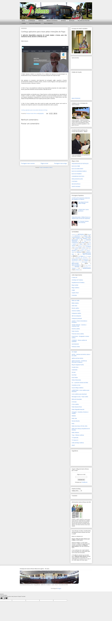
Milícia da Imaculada (77, 399)
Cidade (86, 236)
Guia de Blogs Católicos (77, 387)
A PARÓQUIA (31, 20)
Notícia (79, 252)
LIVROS (24, 23)
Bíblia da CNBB (75, 300)
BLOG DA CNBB (76, 166)
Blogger (59, 588)
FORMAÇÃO (75, 242)
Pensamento (75, 259)
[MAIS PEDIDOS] (76, 98)
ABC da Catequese (76, 315)
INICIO (23, 20)
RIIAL (73, 423)
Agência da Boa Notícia (77, 358)
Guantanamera (86, 245)
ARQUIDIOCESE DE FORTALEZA (80, 163)
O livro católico (75, 404)
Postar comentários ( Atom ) (46, 167)
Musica (82, 250)
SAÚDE (77, 266)
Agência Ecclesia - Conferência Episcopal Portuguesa (79, 361)
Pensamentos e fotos (77, 260)
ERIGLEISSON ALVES (77, 179)
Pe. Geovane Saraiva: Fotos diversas (83, 222)
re (78, 262)
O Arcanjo (74, 401)
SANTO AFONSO (76, 186)
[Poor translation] (5, 598)
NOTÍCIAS (71, 20)
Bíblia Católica (75, 303)
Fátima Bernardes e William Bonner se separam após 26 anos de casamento (81, 218)
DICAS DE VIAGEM (82, 238)
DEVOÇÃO (88, 237)
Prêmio (73, 262)
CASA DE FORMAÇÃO (35, 23)
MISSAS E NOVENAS (52, 20)
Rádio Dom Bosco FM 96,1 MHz (79, 426)
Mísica (76, 249)
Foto (83, 242)
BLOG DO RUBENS (77, 173)
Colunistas (74, 295)
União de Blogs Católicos (78, 442)
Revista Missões (76, 421)
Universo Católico (76, 310)
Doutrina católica (76, 328)
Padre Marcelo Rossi (77, 407)
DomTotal (74, 375)
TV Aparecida (75, 437)
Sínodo (87, 266)
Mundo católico (75, 308)
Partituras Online (76, 346)
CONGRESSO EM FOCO (78, 176)
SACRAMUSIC (75, 344)
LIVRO (77, 248)
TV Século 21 (75, 440)
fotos (81, 244)
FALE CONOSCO (48, 23)
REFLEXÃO (77, 263)
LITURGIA (88, 246)
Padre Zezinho (75, 331)
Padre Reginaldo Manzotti (78, 409)
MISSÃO (74, 250)
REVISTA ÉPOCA (76, 184)
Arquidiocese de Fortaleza (78, 282)
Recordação (85, 262)
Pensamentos (85, 259)
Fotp (80, 245)
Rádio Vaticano (75, 432)
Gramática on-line (76, 385)
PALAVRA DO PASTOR (83, 20)
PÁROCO (40, 20)
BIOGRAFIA (78, 236)
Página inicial (44, 163)
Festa (85, 241)
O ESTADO (74, 181)
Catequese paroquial (77, 318)
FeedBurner (84, 482)
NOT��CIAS (82, 256)
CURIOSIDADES (76, 237)
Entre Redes (75, 377)
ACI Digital (74, 351)
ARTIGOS (63, 20)
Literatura (80, 246)
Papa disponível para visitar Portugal (83, 202)
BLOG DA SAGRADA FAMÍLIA (79, 171)
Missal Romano (85, 249)
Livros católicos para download (79, 394)
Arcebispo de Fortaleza (77, 280)
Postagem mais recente (28, 163)
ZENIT (73, 445)
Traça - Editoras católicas (78, 435)
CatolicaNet (74, 369)
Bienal (89, 234)
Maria (90, 248)
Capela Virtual (75, 292)
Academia (74, 234)
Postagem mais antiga (60, 163)
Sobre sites (74, 305)
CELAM (73, 372)
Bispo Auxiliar (75, 285)
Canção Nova (75, 367)
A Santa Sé (74, 277)
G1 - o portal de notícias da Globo (80, 382)
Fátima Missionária (76, 380)
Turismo (74, 268)
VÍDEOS (78, 269)
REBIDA (74, 415)
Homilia (73, 246)
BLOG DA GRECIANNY (77, 168)
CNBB (73, 290)
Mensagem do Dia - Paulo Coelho (80, 396)
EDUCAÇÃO (75, 240)
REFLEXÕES (76, 265)
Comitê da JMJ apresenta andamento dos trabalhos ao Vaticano (81, 198)
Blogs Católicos (75, 287)
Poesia (86, 260)
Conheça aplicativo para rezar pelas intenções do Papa (34, 110)
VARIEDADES (87, 268)
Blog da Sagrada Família (78, 364)
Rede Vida (74, 418)
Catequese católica (76, 313)
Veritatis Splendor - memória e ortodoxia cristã (79, 325)
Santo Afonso (88, 265)
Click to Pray (28, 75)
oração (89, 256)
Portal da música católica (78, 333)
